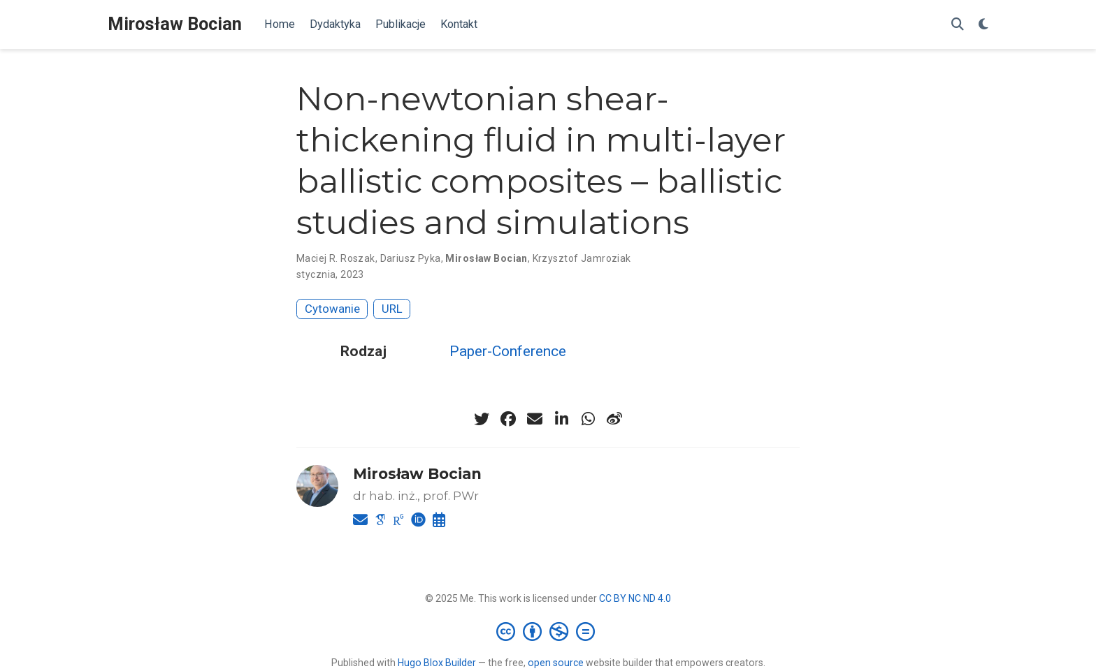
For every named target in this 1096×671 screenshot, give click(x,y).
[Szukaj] (957, 25)
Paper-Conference (507, 351)
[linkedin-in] (561, 418)
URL (392, 309)
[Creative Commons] (548, 631)
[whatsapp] (587, 418)
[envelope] (534, 418)
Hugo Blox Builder (437, 662)
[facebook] (508, 418)
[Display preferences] (983, 25)
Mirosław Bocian (175, 24)
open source (556, 662)
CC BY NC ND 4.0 (635, 598)
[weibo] (614, 418)
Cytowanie (332, 309)
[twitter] (481, 418)
